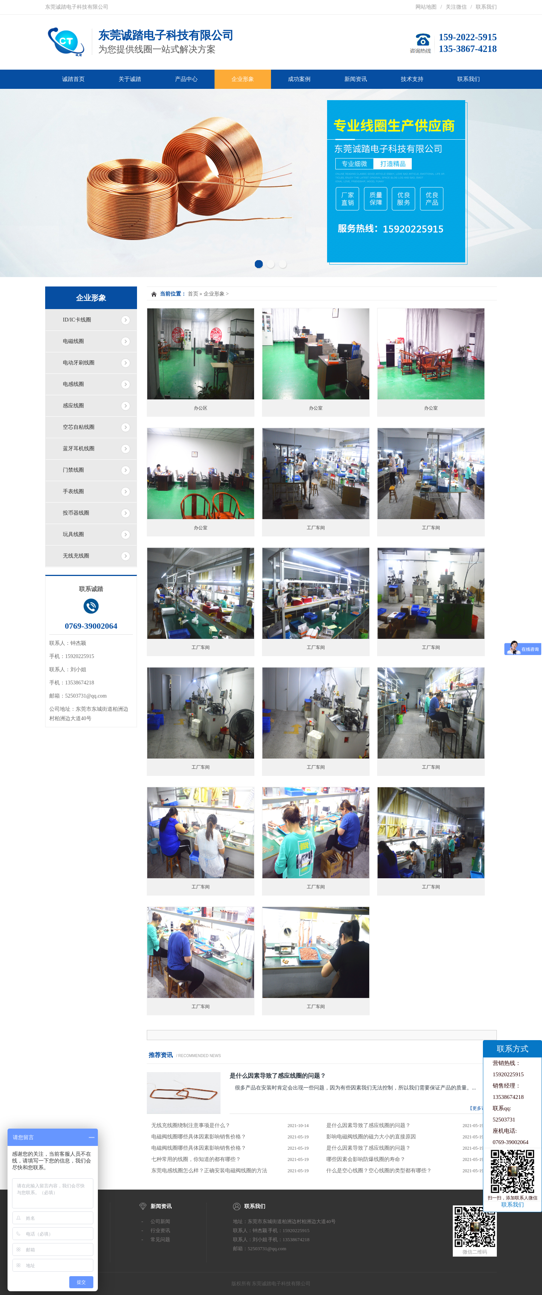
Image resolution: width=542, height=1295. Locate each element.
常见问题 (160, 1239)
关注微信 (456, 7)
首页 (193, 294)
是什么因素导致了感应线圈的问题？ (278, 1076)
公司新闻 (160, 1221)
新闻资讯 (355, 79)
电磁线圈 (73, 341)
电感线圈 (73, 384)
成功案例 (299, 79)
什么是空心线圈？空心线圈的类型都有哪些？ (379, 1170)
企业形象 (242, 79)
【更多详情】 (481, 1108)
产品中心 (186, 79)
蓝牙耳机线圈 (78, 448)
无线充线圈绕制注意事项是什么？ (190, 1125)
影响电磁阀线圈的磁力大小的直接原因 (371, 1137)
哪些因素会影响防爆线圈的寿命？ (365, 1159)
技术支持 (412, 79)
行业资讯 (160, 1230)
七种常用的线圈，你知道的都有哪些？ (196, 1159)
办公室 (316, 408)
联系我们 (486, 7)
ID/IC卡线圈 (77, 320)
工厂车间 (316, 527)
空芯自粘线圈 (78, 427)
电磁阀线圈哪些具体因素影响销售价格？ (198, 1137)
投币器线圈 (76, 513)
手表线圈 (73, 491)
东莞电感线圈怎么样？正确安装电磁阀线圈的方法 (209, 1170)
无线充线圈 (76, 556)
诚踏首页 (73, 79)
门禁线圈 (73, 470)
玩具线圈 (73, 534)
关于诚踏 (130, 79)
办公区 (200, 408)
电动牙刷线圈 (78, 363)
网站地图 (426, 7)
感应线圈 (73, 405)
